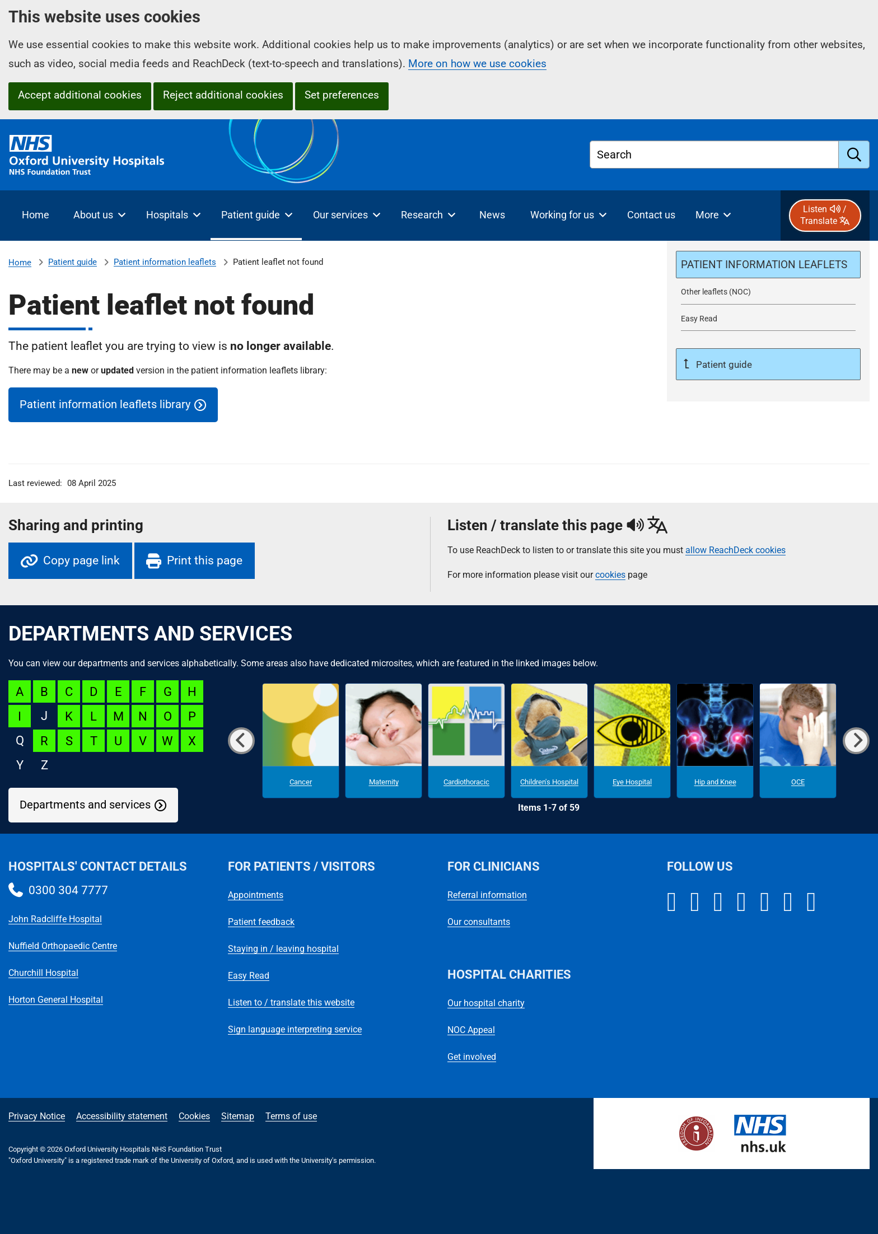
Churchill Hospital (43, 972)
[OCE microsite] (798, 740)
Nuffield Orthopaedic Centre (62, 946)
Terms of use (291, 1116)
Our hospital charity (486, 1003)
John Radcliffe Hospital (55, 919)
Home (19, 263)
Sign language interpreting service (295, 1029)
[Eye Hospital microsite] (632, 740)
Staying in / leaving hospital (283, 948)
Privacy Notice (36, 1116)
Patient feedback (261, 922)
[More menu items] (713, 215)
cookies (610, 574)
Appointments (255, 895)
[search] (854, 155)
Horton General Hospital (55, 999)
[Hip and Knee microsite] (715, 740)
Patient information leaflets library (105, 404)
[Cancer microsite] (300, 740)
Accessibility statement (121, 1116)
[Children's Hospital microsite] (549, 740)
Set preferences (342, 94)
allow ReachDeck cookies (735, 550)
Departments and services (85, 804)
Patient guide (72, 262)
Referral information (487, 895)
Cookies (194, 1116)
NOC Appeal (471, 1030)
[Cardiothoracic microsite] (466, 740)
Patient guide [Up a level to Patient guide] (723, 364)
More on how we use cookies (477, 63)
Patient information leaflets (165, 262)
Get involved (471, 1056)
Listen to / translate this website (291, 1002)
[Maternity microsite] (383, 740)
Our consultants (478, 922)
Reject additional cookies (223, 94)
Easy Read (248, 975)
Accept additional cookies (80, 94)
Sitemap (237, 1116)
